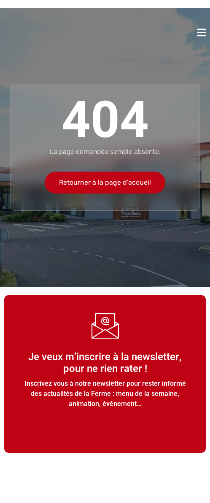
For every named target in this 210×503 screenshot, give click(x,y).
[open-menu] (201, 32)
